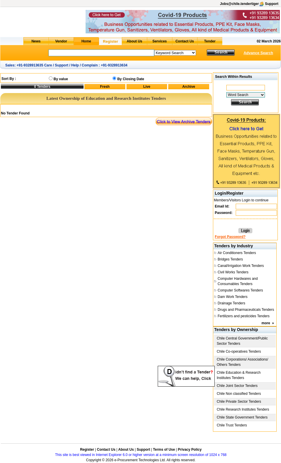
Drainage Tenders (231, 303)
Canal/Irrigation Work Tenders (241, 266)
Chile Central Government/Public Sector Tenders (242, 341)
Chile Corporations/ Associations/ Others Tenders (242, 362)
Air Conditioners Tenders (237, 253)
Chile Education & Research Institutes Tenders (239, 375)
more (265, 323)
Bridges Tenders (230, 259)
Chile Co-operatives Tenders (239, 351)
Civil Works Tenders (233, 272)
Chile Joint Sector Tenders (237, 386)
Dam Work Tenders (232, 297)
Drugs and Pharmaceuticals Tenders (246, 310)
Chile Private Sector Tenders (239, 401)
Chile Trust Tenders (232, 425)
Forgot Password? (230, 237)
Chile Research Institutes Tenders (243, 409)
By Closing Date (130, 79)
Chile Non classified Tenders (239, 394)
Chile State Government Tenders (242, 417)
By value (60, 79)
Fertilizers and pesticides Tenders (244, 316)
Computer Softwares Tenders (240, 290)
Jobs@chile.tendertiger (239, 4)
